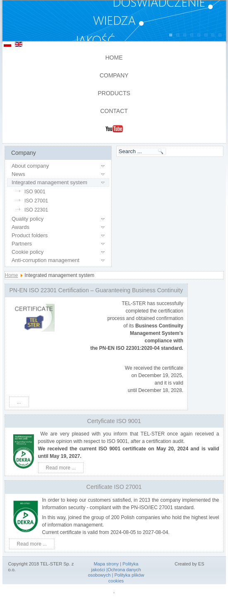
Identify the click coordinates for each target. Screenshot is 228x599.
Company (114, 75)
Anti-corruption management (45, 260)
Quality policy (27, 219)
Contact (114, 111)
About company (30, 166)
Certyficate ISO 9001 (114, 421)
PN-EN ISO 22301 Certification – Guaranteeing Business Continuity (96, 290)
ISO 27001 (36, 201)
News (18, 174)
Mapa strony (106, 563)
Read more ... (61, 468)
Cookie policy (27, 252)
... (19, 402)
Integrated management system (49, 182)
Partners (22, 244)
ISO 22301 (36, 210)
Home (114, 57)
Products (114, 93)
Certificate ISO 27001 (114, 487)
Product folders (30, 235)
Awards (20, 227)
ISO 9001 (35, 192)
